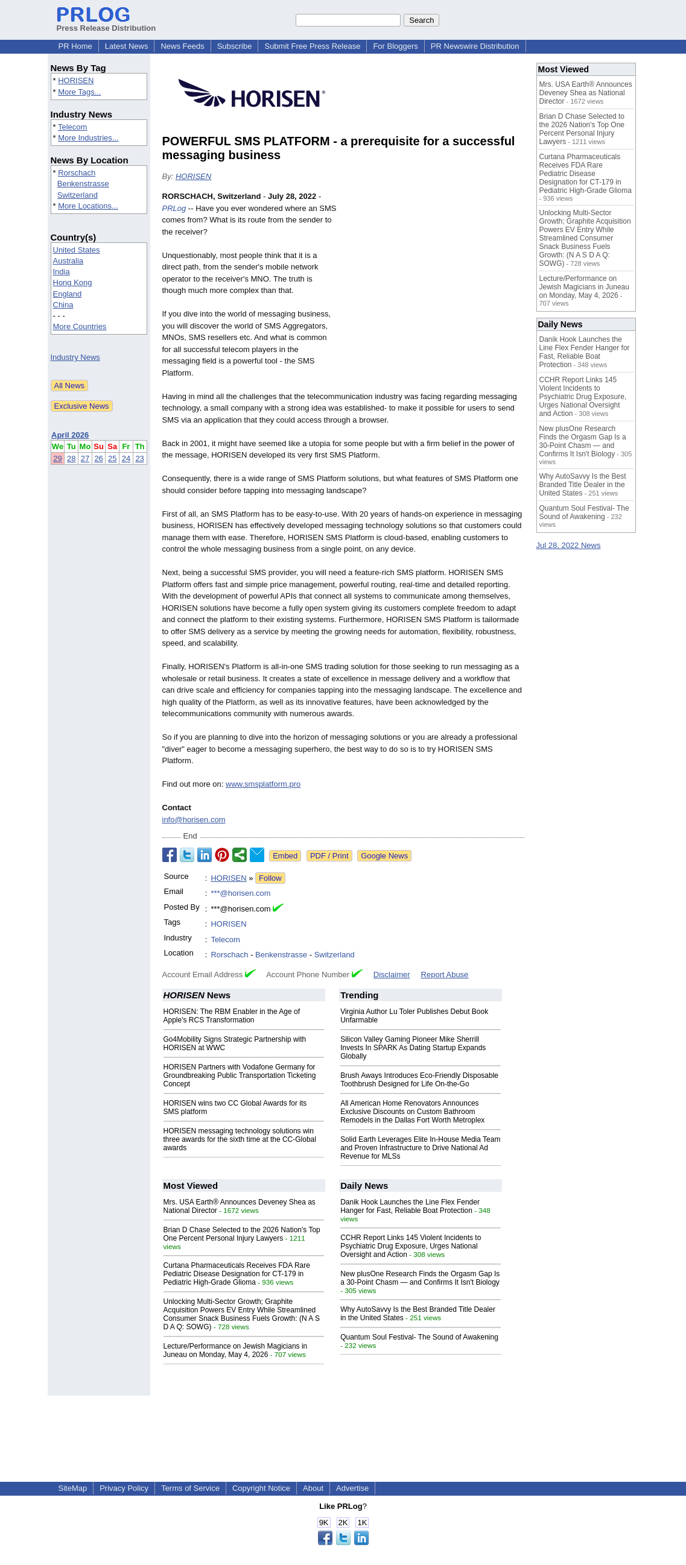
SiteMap (73, 1488)
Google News (384, 855)
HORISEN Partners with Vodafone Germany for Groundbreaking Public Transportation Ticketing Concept (240, 1075)
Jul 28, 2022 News (568, 545)
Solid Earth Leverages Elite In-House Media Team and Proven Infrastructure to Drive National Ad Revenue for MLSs (420, 1147)
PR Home (75, 46)
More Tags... (79, 91)
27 (85, 458)
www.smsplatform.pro (263, 784)
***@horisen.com (240, 893)
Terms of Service (190, 1488)
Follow (270, 878)
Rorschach (76, 172)
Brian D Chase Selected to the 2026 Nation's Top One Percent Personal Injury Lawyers (242, 1234)
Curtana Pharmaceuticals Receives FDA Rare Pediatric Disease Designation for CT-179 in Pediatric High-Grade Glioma (237, 1273)
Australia (68, 260)
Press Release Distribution (106, 23)
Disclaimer (391, 974)
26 (98, 458)
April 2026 (70, 434)
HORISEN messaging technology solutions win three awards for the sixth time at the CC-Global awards (240, 1139)
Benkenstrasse (83, 183)
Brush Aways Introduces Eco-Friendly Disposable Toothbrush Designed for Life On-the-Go (419, 1079)
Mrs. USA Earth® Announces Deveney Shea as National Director (585, 92)
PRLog (174, 208)
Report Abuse (445, 974)
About (313, 1488)
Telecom (72, 126)
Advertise (352, 1488)
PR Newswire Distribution (475, 46)
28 (71, 458)
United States (76, 249)
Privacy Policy (124, 1488)
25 (112, 458)
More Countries (80, 326)
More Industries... (88, 137)
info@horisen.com (194, 819)
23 (139, 458)
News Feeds (182, 46)
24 (126, 458)
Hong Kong (72, 282)
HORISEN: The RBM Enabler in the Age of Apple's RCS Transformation (232, 1015)
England (67, 293)
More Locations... (88, 205)
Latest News (126, 46)
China (63, 304)
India (61, 271)
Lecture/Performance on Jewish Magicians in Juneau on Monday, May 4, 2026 (236, 1350)
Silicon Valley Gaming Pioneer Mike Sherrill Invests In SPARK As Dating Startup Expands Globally (413, 1047)
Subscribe (234, 46)
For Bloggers (395, 46)
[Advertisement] (433, 279)
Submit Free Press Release (312, 46)
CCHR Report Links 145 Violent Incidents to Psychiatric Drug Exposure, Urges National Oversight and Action (410, 1246)
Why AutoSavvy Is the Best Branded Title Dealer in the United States (582, 484)
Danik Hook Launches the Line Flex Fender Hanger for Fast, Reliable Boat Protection (410, 1206)
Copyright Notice (261, 1488)
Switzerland (77, 195)
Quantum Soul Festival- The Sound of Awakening (419, 1337)
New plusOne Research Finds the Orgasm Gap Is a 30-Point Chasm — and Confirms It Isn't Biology (420, 1278)
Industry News (75, 357)
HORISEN (76, 80)
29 (57, 458)
